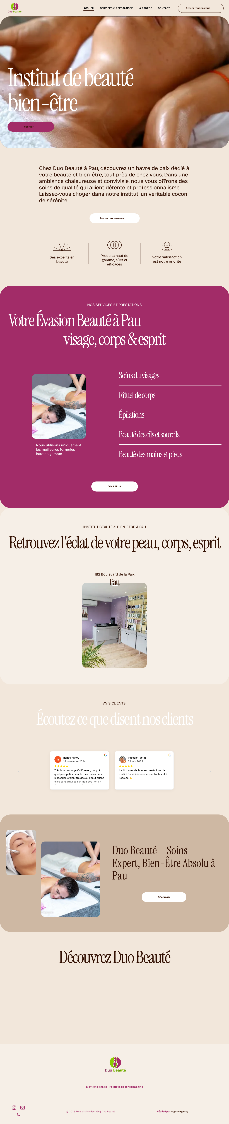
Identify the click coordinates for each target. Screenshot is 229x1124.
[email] (22, 1108)
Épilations (131, 414)
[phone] (18, 1115)
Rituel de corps (137, 395)
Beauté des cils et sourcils (149, 434)
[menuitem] (89, 8)
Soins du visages (139, 375)
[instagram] (14, 1108)
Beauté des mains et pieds (150, 454)
